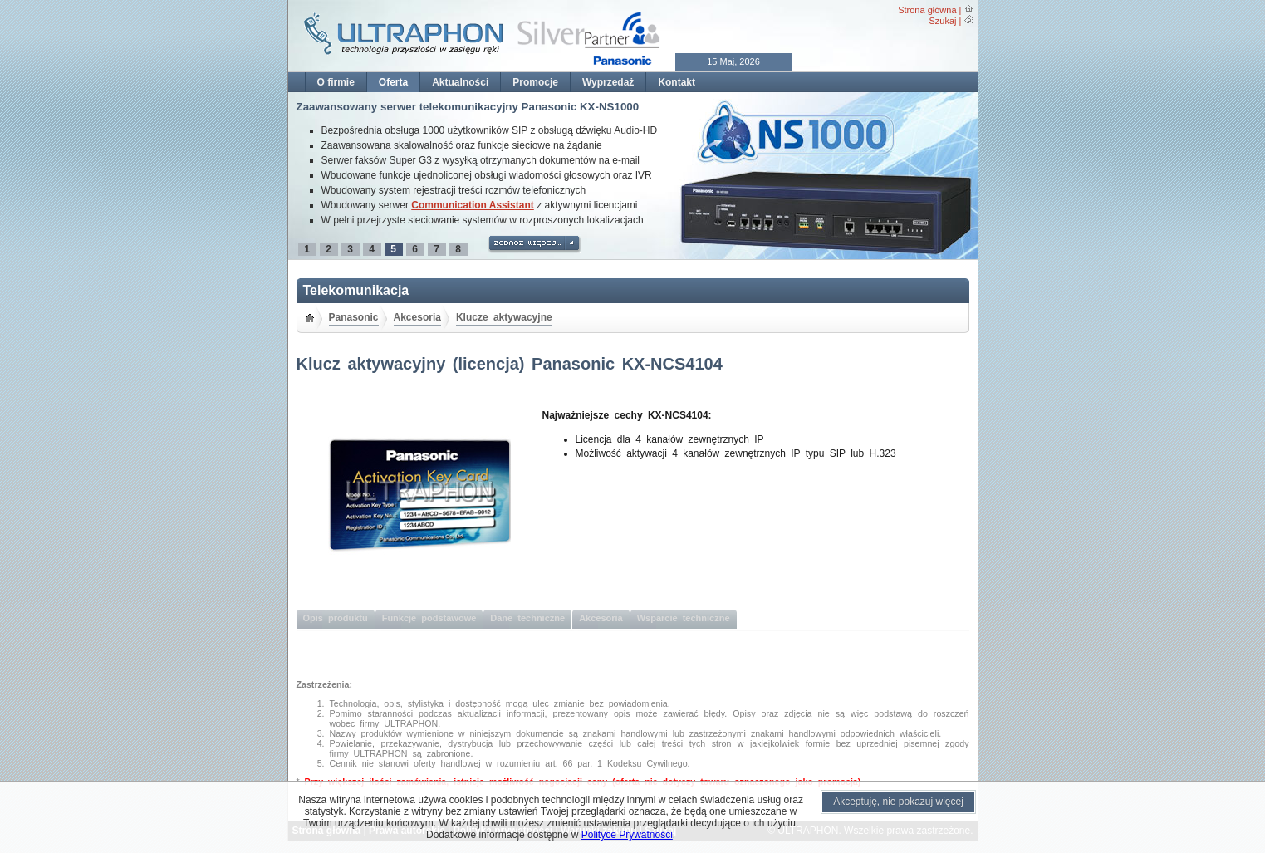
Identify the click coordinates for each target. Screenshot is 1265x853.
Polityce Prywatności (627, 835)
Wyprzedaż (608, 82)
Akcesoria (417, 317)
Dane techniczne (527, 618)
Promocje (535, 82)
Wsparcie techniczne (683, 618)
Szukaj (942, 21)
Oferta (393, 82)
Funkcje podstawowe (429, 618)
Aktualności (460, 82)
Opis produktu (335, 618)
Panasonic (354, 317)
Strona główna (927, 10)
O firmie (336, 82)
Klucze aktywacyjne (504, 317)
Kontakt (676, 82)
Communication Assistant (472, 205)
